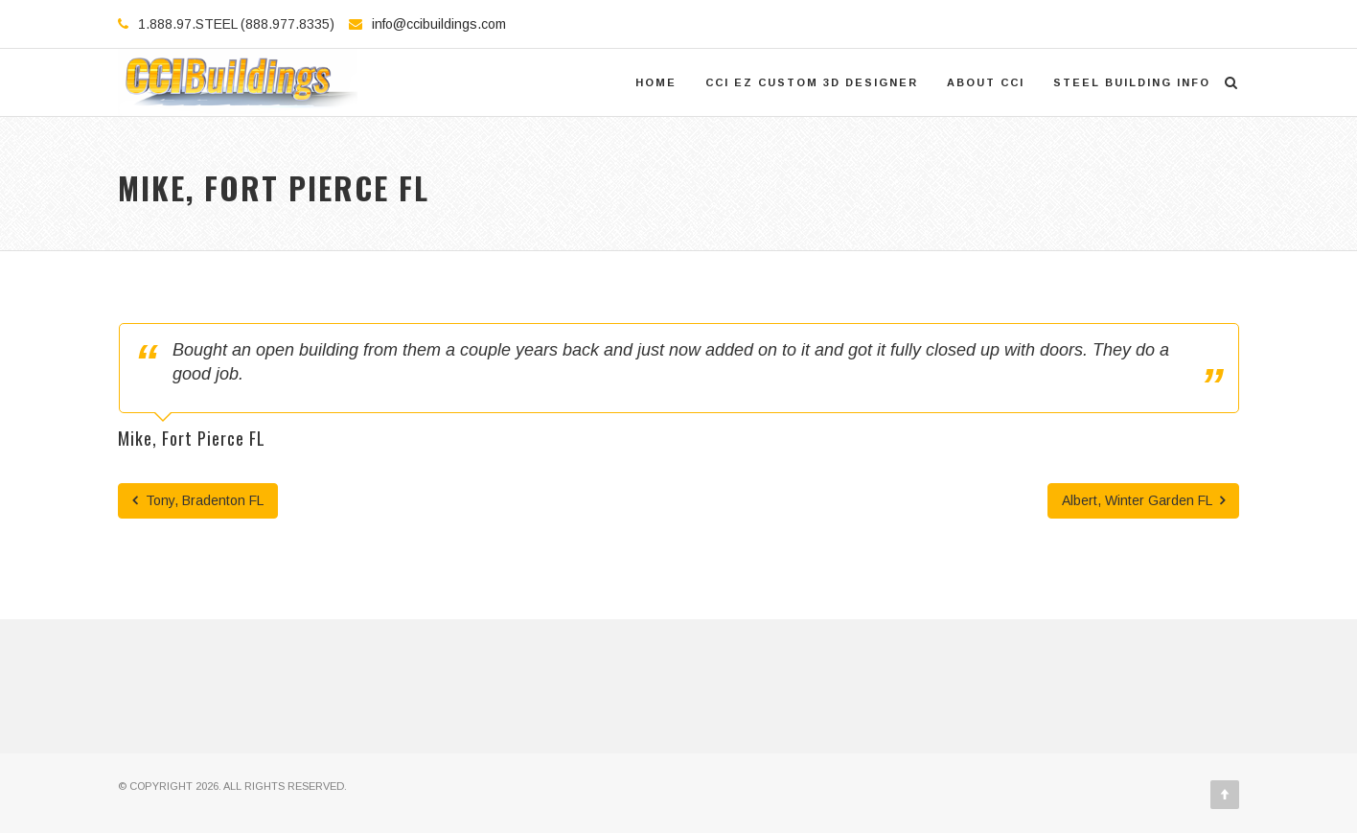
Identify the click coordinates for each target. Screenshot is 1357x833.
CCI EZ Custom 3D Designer (811, 82)
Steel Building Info (1131, 82)
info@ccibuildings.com (439, 24)
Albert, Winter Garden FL (1143, 500)
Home (656, 82)
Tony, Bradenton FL (198, 500)
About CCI (985, 82)
